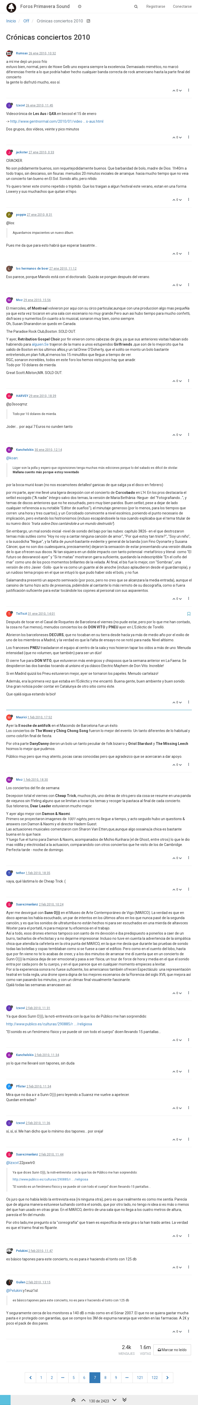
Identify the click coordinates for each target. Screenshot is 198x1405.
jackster (22, 152)
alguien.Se (40, 344)
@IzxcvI (12, 1163)
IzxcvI (20, 105)
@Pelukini (14, 1290)
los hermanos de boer (32, 268)
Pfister (21, 1086)
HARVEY (22, 396)
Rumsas (22, 53)
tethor (20, 873)
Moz (19, 300)
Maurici (21, 717)
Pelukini (22, 1251)
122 (155, 1378)
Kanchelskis (25, 450)
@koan (12, 458)
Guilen (20, 1282)
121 (140, 1378)
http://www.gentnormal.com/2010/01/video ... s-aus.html (56, 121)
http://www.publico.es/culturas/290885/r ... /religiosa (49, 1024)
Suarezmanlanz (27, 904)
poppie (21, 215)
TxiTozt (21, 614)
